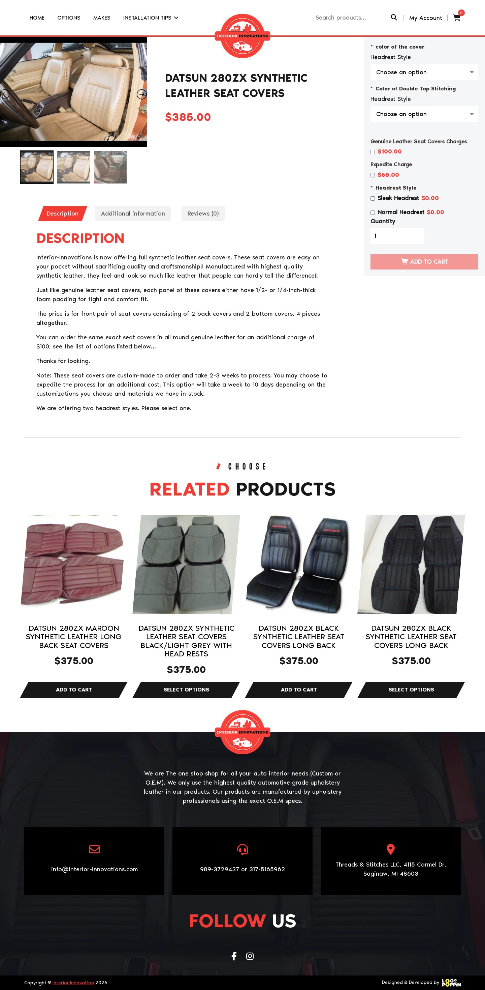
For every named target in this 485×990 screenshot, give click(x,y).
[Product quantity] (397, 236)
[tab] (62, 213)
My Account (425, 18)
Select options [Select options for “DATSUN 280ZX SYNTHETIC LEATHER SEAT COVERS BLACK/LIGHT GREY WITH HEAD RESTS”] (186, 690)
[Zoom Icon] (73, 92)
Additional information (133, 213)
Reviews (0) (203, 213)
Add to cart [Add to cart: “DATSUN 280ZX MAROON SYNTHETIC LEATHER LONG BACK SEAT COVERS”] (74, 690)
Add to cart (429, 261)
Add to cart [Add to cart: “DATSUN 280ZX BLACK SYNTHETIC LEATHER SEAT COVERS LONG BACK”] (299, 690)
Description (62, 213)
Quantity (382, 221)
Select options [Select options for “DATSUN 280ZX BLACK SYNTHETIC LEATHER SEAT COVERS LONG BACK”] (411, 690)
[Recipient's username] (352, 18)
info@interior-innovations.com (94, 869)
